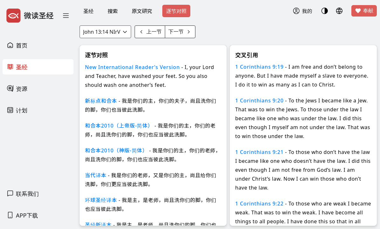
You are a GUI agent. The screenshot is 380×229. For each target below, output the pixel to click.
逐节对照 (176, 11)
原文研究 (142, 11)
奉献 (364, 11)
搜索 (113, 11)
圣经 (88, 11)
